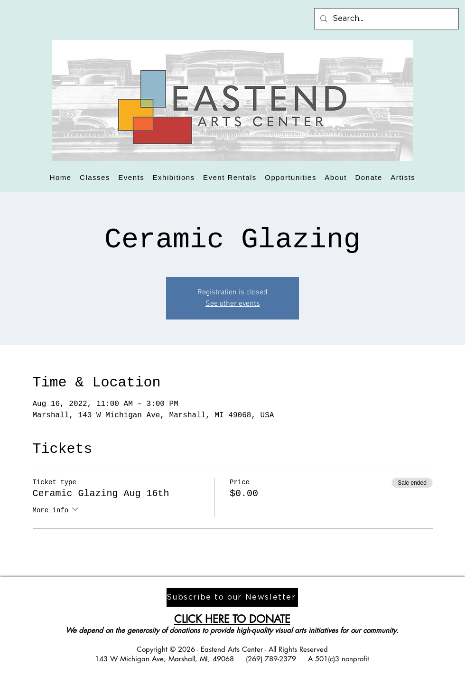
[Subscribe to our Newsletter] (232, 597)
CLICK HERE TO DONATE (232, 619)
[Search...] (385, 19)
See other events (232, 304)
